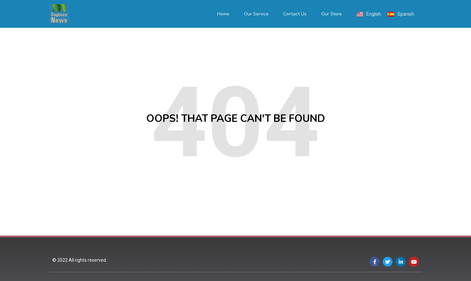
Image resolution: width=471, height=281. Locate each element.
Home (223, 14)
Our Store (331, 14)
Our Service (256, 14)
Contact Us (294, 14)
